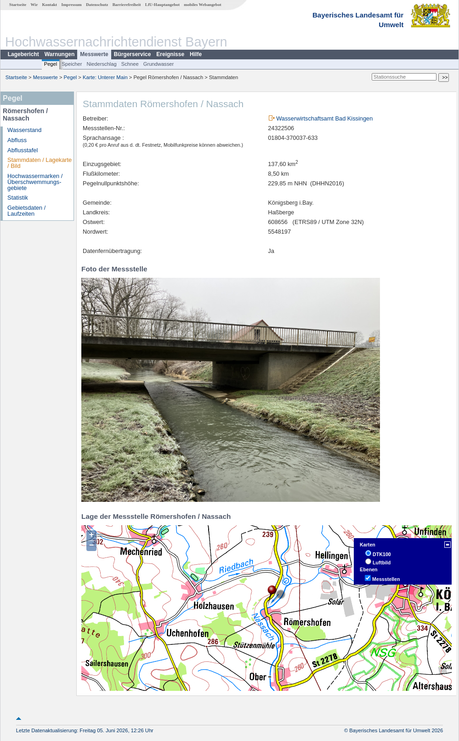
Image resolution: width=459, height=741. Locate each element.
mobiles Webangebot (202, 4)
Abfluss (17, 140)
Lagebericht (23, 54)
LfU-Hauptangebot (162, 4)
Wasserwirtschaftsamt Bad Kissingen (324, 118)
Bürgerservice (132, 54)
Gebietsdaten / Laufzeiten (26, 210)
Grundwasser (158, 64)
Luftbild (382, 562)
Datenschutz (97, 4)
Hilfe (196, 54)
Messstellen (386, 579)
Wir (34, 4)
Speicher (72, 64)
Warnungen (60, 54)
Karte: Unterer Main (105, 77)
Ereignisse (170, 54)
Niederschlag (101, 64)
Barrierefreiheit (127, 4)
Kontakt (49, 4)
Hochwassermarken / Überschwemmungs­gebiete (34, 181)
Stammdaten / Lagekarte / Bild (39, 162)
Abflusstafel (22, 150)
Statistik (17, 197)
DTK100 (382, 554)
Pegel (50, 64)
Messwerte (94, 54)
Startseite (17, 4)
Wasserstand (24, 129)
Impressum (71, 4)
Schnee (130, 64)
